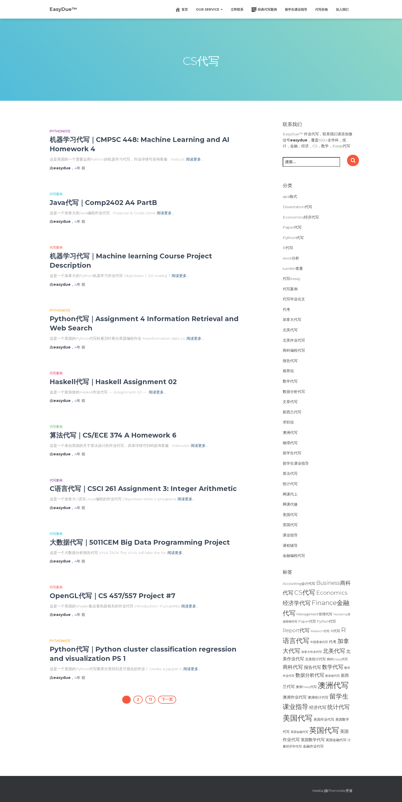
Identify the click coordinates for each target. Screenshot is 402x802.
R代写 (288, 247)
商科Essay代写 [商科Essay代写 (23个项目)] (337, 659)
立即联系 (237, 9)
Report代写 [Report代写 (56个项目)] (296, 630)
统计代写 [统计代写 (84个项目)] (338, 706)
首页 (181, 9)
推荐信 (288, 370)
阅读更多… (194, 159)
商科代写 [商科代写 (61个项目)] (293, 667)
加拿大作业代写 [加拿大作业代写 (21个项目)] (311, 652)
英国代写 (290, 524)
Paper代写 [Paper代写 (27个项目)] (307, 621)
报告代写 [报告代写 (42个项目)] (312, 667)
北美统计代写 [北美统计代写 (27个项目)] (315, 659)
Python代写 (60, 131)
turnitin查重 (293, 268)
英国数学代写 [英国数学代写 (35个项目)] (313, 739)
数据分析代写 (294, 391)
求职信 (288, 422)
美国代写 (290, 514)
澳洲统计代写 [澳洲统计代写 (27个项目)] (318, 697)
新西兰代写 (292, 412)
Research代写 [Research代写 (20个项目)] (320, 631)
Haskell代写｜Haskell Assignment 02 (113, 382)
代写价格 (321, 9)
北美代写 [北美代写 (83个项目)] (334, 650)
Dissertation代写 (297, 206)
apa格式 (290, 196)
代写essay (291, 278)
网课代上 (290, 494)
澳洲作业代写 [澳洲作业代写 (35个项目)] (295, 697)
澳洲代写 (290, 432)
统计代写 (290, 483)
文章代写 (290, 401)
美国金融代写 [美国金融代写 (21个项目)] (299, 732)
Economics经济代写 (301, 217)
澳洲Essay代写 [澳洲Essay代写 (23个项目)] (306, 687)
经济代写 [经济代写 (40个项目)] (317, 707)
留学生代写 (292, 453)
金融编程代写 (294, 555)
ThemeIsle (337, 790)
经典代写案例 (264, 9)
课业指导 (290, 535)
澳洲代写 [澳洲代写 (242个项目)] (333, 685)
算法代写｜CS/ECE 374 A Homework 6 (113, 435)
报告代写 (290, 360)
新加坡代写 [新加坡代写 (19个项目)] (332, 676)
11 (150, 699)
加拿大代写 (292, 319)
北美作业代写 (294, 340)
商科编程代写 (294, 350)
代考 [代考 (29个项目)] (332, 642)
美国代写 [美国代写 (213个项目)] (297, 718)
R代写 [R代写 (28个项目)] (335, 631)
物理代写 (290, 442)
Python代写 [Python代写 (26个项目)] (326, 621)
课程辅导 (290, 545)
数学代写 (290, 381)
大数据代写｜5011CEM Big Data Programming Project (140, 542)
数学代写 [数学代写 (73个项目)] (332, 667)
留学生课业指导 (296, 9)
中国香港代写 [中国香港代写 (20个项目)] (319, 642)
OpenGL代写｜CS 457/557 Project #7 (112, 596)
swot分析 (291, 258)
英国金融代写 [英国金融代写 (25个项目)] (336, 740)
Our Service (209, 9)
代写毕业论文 (294, 299)
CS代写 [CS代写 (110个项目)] (304, 592)
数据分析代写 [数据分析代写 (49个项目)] (309, 675)
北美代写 (290, 329)
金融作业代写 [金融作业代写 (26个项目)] (313, 746)
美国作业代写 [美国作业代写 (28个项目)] (324, 719)
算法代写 (290, 473)
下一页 (167, 699)
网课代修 (290, 504)
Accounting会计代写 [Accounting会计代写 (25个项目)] (299, 584)
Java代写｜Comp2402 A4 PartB (103, 203)
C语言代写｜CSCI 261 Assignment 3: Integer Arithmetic (143, 489)
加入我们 (342, 9)
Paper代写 (292, 227)
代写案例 (56, 194)
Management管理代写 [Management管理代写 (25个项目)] (314, 614)
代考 (286, 309)
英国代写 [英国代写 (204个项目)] (324, 730)
